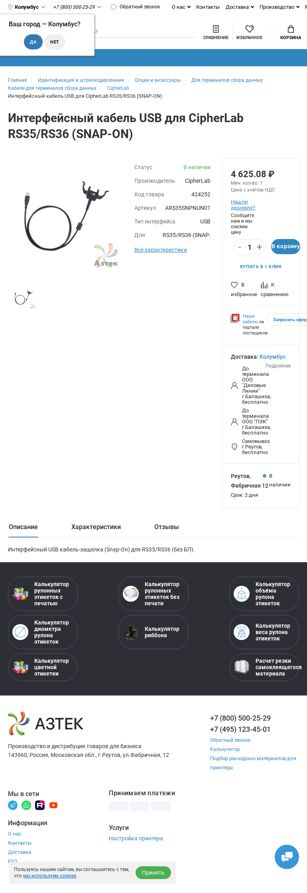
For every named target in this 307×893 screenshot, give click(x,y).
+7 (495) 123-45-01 (240, 738)
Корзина (290, 36)
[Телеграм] (13, 814)
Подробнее (278, 374)
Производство (281, 7)
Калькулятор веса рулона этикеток (262, 641)
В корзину (286, 255)
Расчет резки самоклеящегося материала (264, 676)
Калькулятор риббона (151, 641)
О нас (183, 7)
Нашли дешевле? (243, 213)
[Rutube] (40, 814)
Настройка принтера (136, 847)
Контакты (212, 7)
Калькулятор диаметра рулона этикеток (40, 641)
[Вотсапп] (26, 814)
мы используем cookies (49, 876)
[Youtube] (53, 814)
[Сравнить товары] (172, 35)
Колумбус (272, 365)
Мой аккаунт (248, 29)
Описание (23, 535)
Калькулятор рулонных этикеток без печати (151, 603)
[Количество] (249, 255)
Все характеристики (160, 258)
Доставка (241, 7)
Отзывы (166, 535)
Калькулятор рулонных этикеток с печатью (40, 603)
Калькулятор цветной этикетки (40, 676)
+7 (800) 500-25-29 (240, 727)
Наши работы (250, 327)
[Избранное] (206, 35)
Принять (153, 872)
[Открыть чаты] (285, 855)
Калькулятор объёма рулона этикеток (262, 603)
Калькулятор (225, 758)
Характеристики (96, 535)
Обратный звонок (138, 6)
